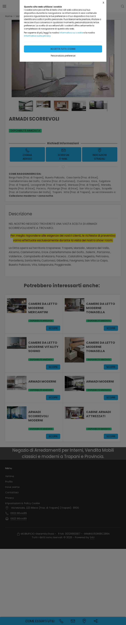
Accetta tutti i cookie (63, 48)
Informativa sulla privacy (37, 35)
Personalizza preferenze (63, 55)
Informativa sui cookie (71, 32)
